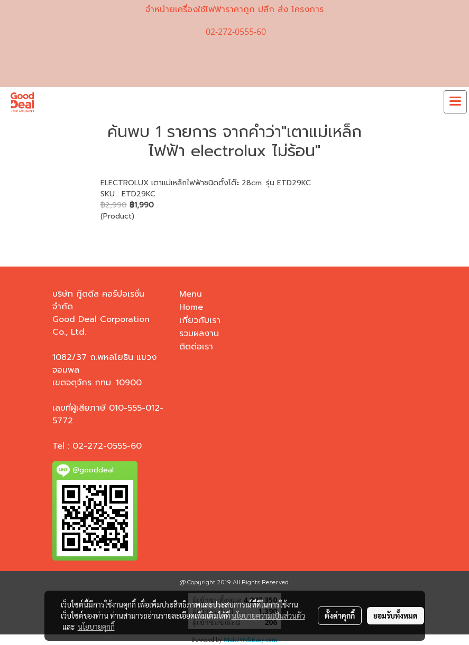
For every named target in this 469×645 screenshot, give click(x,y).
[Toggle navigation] (455, 101)
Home (191, 307)
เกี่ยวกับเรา (199, 320)
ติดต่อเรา (196, 346)
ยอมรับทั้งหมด (395, 615)
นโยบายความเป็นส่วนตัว (268, 615)
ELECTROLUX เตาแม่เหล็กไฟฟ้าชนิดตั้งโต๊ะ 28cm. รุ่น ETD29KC (205, 182)
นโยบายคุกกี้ (96, 626)
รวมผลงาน (199, 333)
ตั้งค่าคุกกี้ (340, 615)
